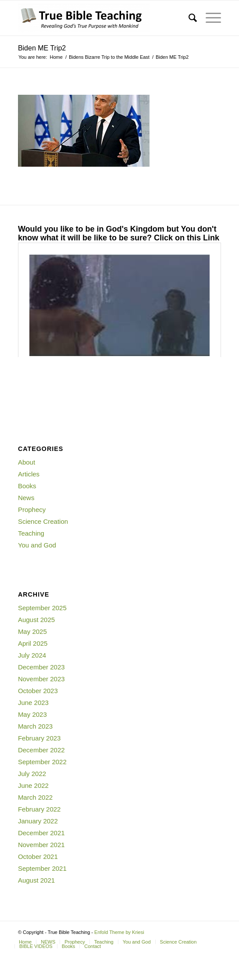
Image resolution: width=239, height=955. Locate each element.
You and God (37, 545)
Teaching (31, 533)
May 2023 (32, 714)
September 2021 (42, 868)
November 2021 (41, 844)
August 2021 (36, 880)
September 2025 (42, 608)
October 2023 (38, 690)
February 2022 (39, 809)
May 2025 (32, 631)
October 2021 (38, 856)
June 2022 (33, 785)
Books (27, 486)
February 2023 (39, 738)
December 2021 (41, 833)
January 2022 (38, 821)
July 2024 (32, 655)
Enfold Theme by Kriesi (119, 932)
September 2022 (42, 761)
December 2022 (41, 750)
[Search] (188, 18)
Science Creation (43, 521)
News (26, 497)
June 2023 (33, 702)
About (26, 462)
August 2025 (36, 619)
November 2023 (41, 679)
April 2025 (33, 643)
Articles (28, 474)
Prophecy (32, 509)
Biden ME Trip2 (42, 48)
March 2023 (35, 726)
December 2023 (41, 667)
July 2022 (32, 773)
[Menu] (209, 18)
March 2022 (35, 797)
